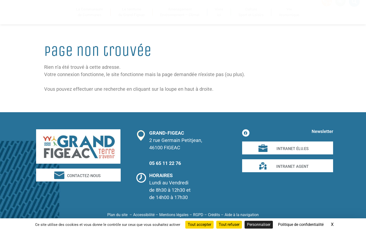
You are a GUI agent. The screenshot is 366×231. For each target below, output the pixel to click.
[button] (354, 9)
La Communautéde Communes (89, 12)
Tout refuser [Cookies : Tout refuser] (229, 224)
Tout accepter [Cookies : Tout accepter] (199, 224)
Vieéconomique (289, 12)
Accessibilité (144, 214)
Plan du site (117, 214)
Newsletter (322, 131)
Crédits (214, 214)
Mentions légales (173, 214)
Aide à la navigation (242, 214)
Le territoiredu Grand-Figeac (131, 12)
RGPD (198, 214)
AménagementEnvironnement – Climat (179, 12)
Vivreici (219, 12)
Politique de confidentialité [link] (301, 224)
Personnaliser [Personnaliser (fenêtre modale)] (258, 224)
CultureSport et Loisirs (251, 12)
